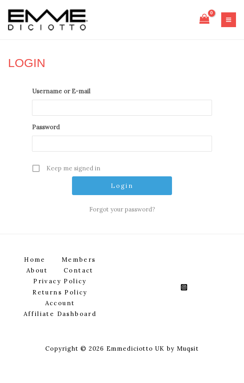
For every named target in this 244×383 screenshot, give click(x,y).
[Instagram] (184, 287)
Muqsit (188, 348)
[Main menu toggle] (228, 19)
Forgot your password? (122, 209)
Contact (79, 270)
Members (79, 259)
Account (60, 303)
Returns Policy (60, 292)
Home (35, 259)
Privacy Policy (60, 281)
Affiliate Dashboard (60, 314)
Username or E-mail (61, 91)
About (37, 270)
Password (46, 127)
